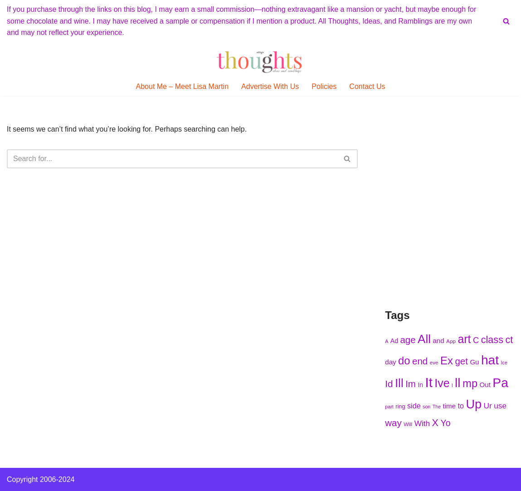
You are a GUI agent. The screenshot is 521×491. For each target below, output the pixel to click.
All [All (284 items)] (424, 339)
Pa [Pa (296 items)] (500, 382)
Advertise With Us (270, 86)
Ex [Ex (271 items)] (446, 360)
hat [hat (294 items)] (490, 360)
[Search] (506, 21)
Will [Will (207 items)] (408, 424)
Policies (324, 86)
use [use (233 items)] (500, 405)
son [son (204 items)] (426, 406)
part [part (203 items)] (389, 406)
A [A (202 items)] (386, 341)
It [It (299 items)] (428, 382)
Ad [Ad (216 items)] (394, 340)
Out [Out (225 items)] (485, 384)
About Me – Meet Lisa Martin (182, 86)
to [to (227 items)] (460, 406)
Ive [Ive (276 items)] (441, 383)
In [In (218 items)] (420, 384)
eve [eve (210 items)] (434, 362)
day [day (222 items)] (390, 362)
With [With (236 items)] (422, 423)
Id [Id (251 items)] (389, 383)
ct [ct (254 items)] (509, 339)
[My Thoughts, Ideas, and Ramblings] (260, 61)
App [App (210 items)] (451, 341)
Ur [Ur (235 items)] (488, 405)
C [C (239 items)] (476, 340)
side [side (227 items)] (414, 406)
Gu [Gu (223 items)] (474, 362)
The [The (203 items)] (437, 406)
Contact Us (367, 86)
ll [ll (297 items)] (458, 382)
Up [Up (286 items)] (474, 404)
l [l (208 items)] (452, 385)
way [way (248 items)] (393, 422)
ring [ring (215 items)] (400, 406)
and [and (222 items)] (438, 340)
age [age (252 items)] (407, 339)
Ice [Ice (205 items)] (504, 362)
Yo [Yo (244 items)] (445, 423)
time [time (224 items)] (449, 406)
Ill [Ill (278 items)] (399, 383)
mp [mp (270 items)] (470, 383)
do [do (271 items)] (404, 360)
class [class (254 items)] (492, 339)
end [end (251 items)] (420, 361)
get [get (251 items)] (461, 361)
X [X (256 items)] (435, 422)
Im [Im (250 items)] (410, 383)
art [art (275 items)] (464, 339)
